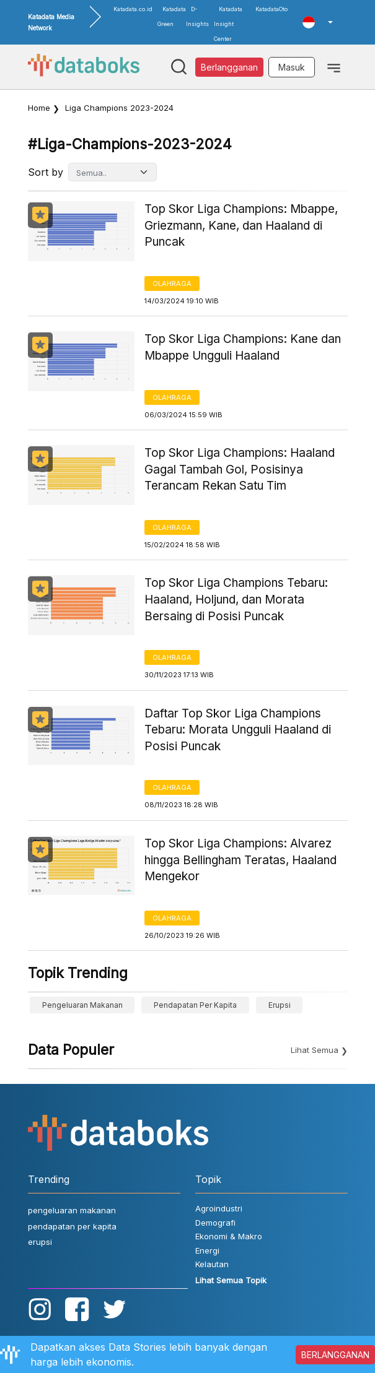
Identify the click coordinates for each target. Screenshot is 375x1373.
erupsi (279, 1005)
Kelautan (212, 1264)
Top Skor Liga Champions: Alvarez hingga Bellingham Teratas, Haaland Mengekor (240, 859)
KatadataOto (271, 9)
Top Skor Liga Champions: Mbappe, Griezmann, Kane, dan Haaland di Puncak (241, 225)
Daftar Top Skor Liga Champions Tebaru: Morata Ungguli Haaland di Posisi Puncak (237, 729)
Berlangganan (229, 67)
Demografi (215, 1223)
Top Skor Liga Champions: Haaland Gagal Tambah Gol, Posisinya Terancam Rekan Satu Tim (239, 469)
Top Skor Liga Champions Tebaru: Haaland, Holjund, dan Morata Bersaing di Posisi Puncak (236, 599)
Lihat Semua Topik (231, 1280)
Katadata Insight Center (228, 24)
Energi (207, 1250)
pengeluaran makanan (82, 1005)
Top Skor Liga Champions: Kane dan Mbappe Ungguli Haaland (242, 347)
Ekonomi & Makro (228, 1236)
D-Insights (197, 16)
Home (39, 108)
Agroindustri (218, 1208)
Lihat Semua (314, 1050)
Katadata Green (171, 16)
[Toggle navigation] (334, 67)
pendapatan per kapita (195, 1005)
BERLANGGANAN (335, 1354)
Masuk (291, 67)
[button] (317, 22)
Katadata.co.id (132, 9)
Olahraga (172, 283)
